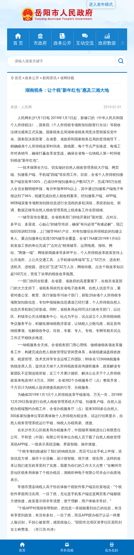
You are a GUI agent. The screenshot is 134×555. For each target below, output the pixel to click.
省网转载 (67, 78)
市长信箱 (67, 546)
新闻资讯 (49, 78)
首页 (18, 78)
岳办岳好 (111, 546)
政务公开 (32, 78)
